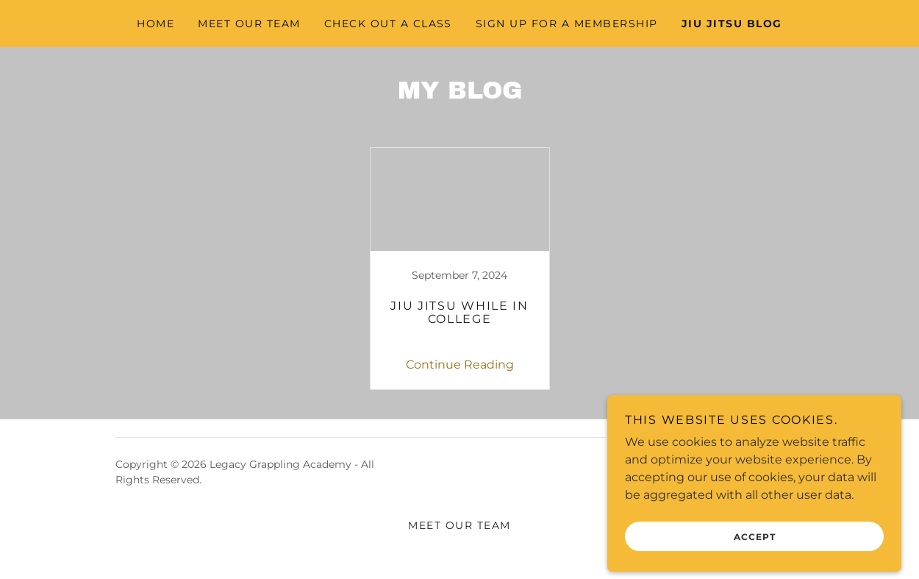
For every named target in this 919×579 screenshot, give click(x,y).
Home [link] (155, 23)
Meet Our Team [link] (249, 23)
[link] (459, 268)
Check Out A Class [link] (388, 23)
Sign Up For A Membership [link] (567, 23)
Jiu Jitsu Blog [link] (732, 23)
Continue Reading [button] (460, 365)
